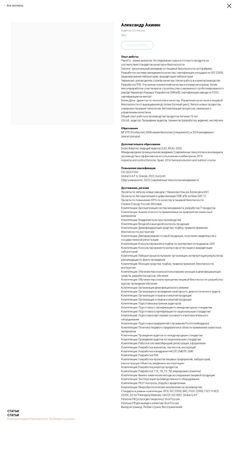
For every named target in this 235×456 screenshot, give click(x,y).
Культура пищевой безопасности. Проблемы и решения (41, 418)
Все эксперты (15, 5)
